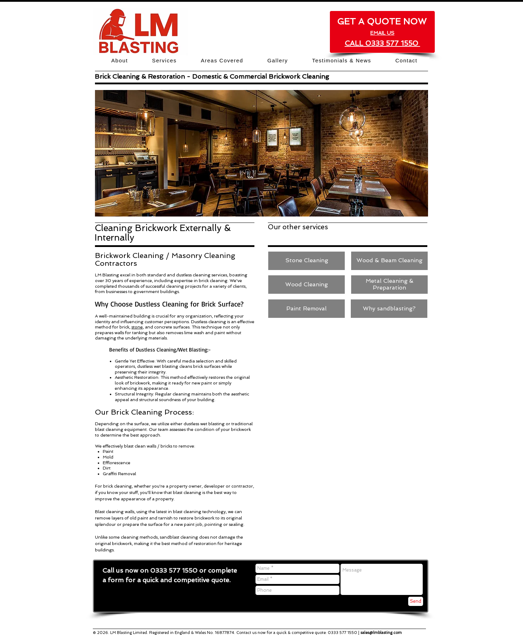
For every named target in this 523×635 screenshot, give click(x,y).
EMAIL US (382, 33)
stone (137, 327)
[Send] (415, 601)
